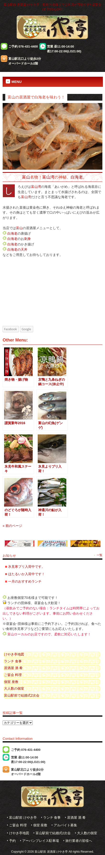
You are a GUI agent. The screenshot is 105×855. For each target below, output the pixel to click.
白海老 (77, 177)
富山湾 (48, 177)
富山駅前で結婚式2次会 (21, 695)
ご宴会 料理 (13, 675)
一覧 (99, 555)
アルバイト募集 (65, 825)
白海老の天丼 (17, 249)
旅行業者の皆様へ (78, 841)
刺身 (27, 239)
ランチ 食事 (13, 661)
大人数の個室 (14, 688)
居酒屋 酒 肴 (13, 668)
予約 (12, 841)
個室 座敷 (11, 682)
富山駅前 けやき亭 (23, 817)
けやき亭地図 (14, 654)
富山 (26, 177)
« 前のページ (12, 526)
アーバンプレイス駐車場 (40, 841)
